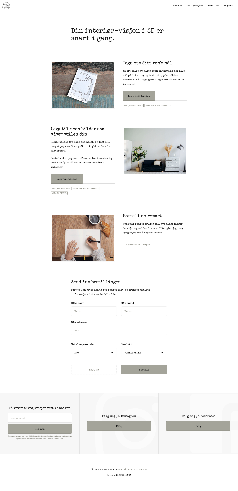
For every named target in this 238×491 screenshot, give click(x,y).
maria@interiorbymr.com (132, 469)
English (228, 6)
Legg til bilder (66, 179)
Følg (119, 426)
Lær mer (177, 6)
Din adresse (79, 322)
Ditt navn (77, 303)
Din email (127, 303)
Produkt (126, 344)
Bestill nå (213, 6)
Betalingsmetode (82, 344)
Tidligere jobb (195, 6)
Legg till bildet (139, 96)
